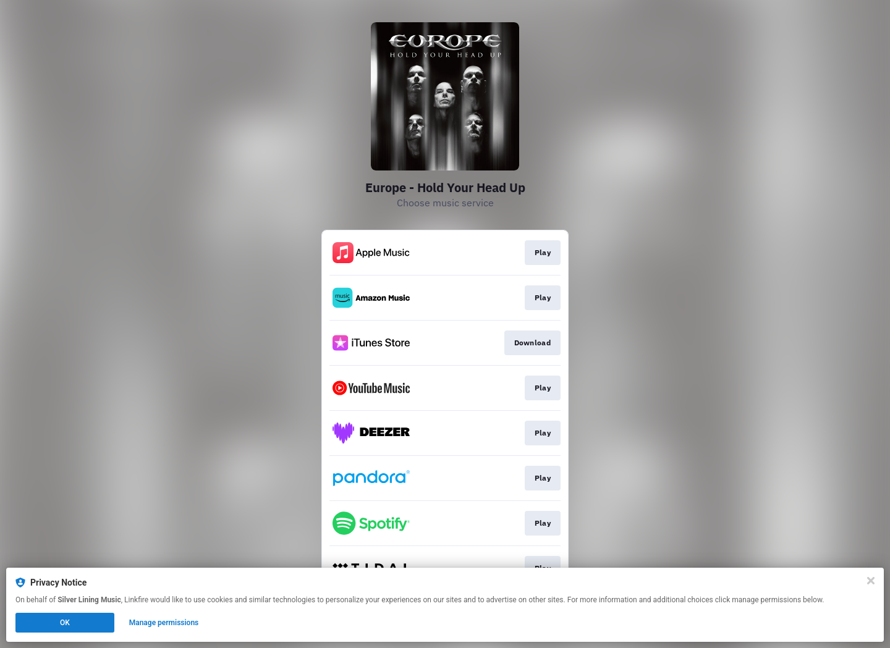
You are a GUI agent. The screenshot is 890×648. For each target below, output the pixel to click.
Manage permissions (164, 622)
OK (65, 622)
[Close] (871, 581)
